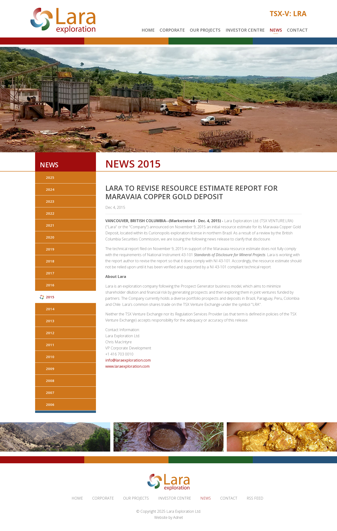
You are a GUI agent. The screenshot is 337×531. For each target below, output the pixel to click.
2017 (50, 273)
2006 (50, 404)
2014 (50, 309)
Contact (297, 30)
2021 (50, 225)
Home (148, 30)
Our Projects (205, 30)
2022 (50, 213)
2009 (50, 368)
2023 (50, 201)
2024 (50, 189)
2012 (50, 332)
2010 (50, 356)
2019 (50, 249)
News (276, 30)
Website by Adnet (168, 517)
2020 (50, 237)
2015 (50, 297)
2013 (50, 320)
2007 (50, 392)
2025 (50, 177)
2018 (50, 261)
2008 (50, 380)
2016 (50, 285)
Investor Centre (245, 30)
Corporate (172, 30)
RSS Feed (255, 498)
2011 (50, 344)
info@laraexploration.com (128, 360)
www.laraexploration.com (127, 366)
